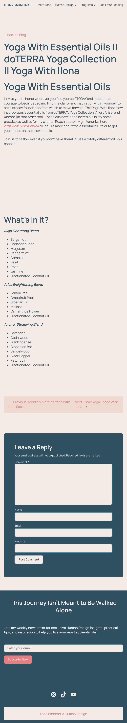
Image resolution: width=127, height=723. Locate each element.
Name (18, 510)
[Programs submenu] (95, 5)
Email (18, 525)
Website (20, 541)
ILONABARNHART (17, 4)
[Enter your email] (63, 648)
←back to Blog (15, 34)
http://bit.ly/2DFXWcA (21, 126)
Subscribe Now (18, 659)
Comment (22, 462)
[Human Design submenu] (75, 5)
